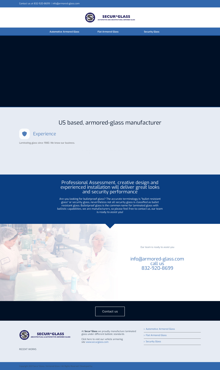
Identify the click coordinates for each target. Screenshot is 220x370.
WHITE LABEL (99, 366)
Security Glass (153, 341)
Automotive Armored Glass (160, 329)
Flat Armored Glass (156, 335)
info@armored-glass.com (66, 3)
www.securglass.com (97, 342)
